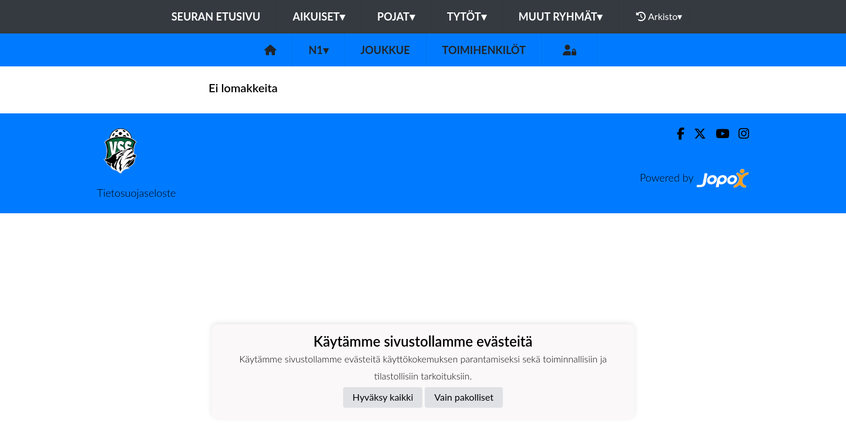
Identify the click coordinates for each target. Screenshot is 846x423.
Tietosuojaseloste (136, 192)
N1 (318, 49)
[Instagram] (739, 133)
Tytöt (466, 16)
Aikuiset (319, 16)
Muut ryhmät (561, 16)
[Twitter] (695, 133)
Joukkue (385, 49)
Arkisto (659, 16)
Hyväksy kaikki (382, 396)
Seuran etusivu (216, 16)
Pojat (396, 16)
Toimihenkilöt (484, 49)
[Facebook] (675, 133)
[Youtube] (717, 133)
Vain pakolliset (464, 396)
